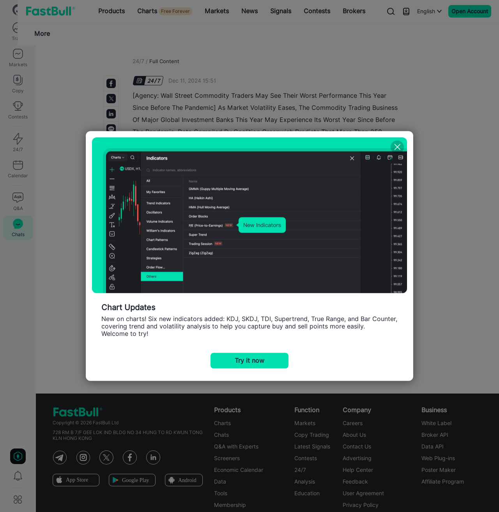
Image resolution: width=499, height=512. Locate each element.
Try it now (249, 360)
